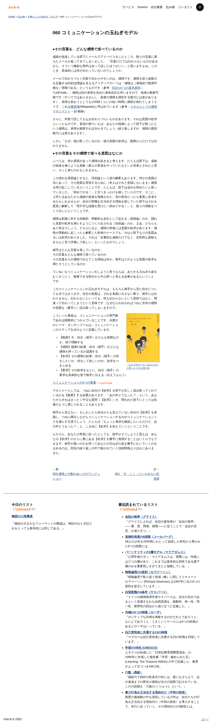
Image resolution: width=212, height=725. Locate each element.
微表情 (75, 106)
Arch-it (14, 7)
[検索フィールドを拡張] (200, 7)
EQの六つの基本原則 (126, 87)
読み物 (21, 16)
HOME (11, 16)
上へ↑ (205, 719)
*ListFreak (21, 509)
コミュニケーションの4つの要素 (74, 382)
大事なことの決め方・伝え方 (42, 16)
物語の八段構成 (22, 516)
